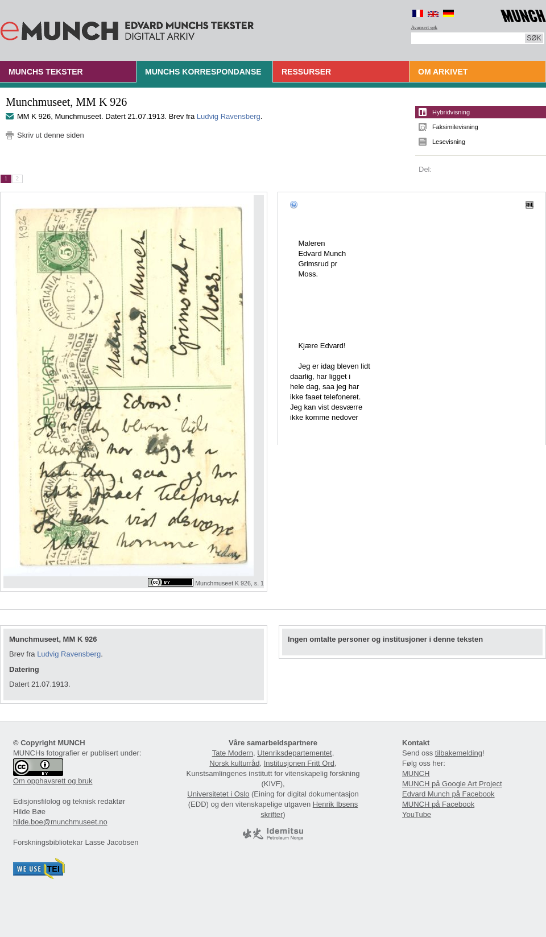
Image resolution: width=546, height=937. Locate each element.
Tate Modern (232, 753)
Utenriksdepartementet (294, 753)
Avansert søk (424, 27)
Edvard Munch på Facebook (448, 794)
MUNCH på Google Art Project (452, 783)
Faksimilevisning (455, 126)
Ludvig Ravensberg (228, 116)
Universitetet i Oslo (218, 794)
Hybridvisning (451, 112)
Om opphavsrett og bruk (52, 781)
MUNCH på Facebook (438, 804)
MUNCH (415, 773)
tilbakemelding (458, 753)
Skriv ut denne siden (50, 135)
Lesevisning (448, 141)
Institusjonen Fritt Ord (299, 763)
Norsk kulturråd (234, 763)
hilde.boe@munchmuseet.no (60, 822)
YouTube (416, 814)
